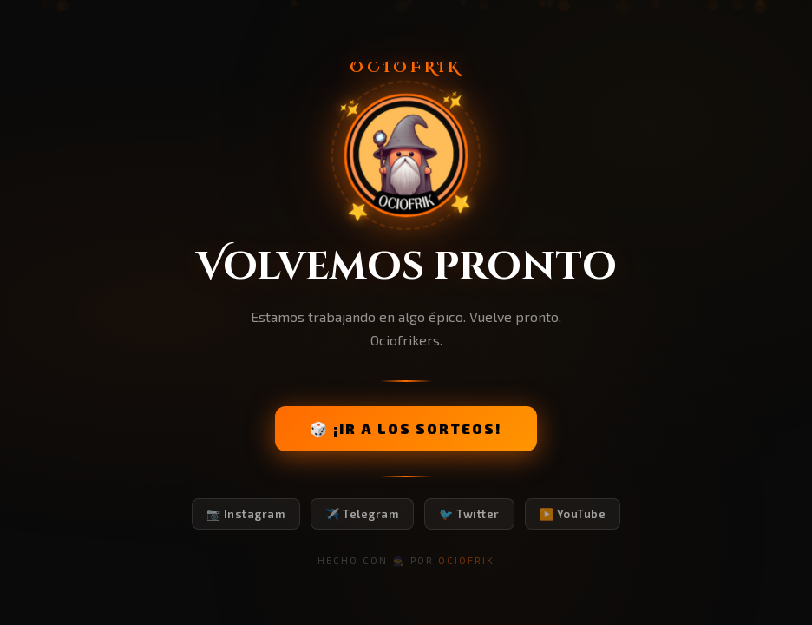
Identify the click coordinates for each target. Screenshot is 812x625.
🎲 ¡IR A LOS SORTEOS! (406, 428)
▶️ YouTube (573, 514)
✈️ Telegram (362, 514)
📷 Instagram (246, 514)
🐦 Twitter (469, 514)
